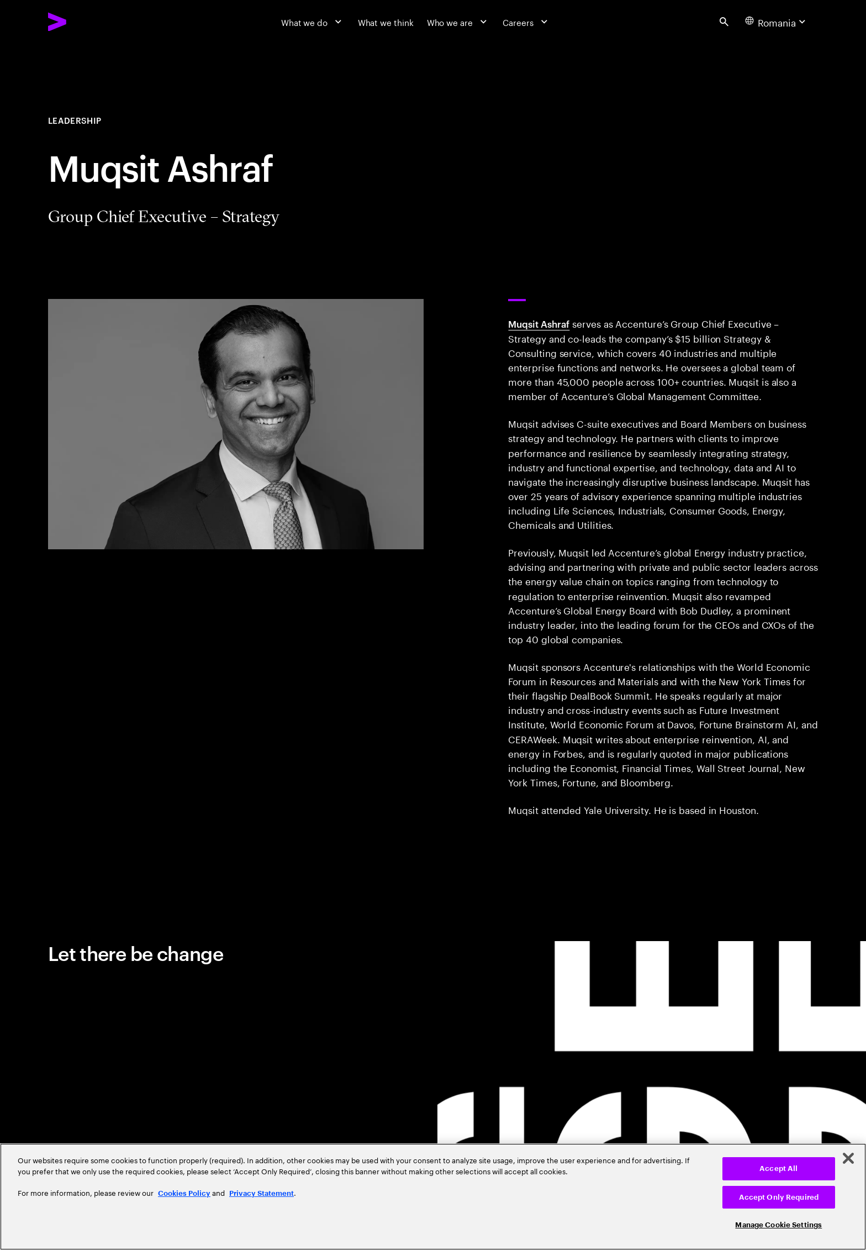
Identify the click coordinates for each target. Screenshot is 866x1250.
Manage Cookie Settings (778, 1224)
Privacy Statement (261, 1193)
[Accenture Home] (85, 21)
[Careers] (526, 21)
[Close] (848, 1158)
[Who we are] (458, 21)
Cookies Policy (184, 1193)
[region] (433, 1196)
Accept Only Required (779, 1197)
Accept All (778, 1168)
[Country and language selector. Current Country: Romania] (776, 21)
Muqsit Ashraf (538, 323)
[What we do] (313, 21)
